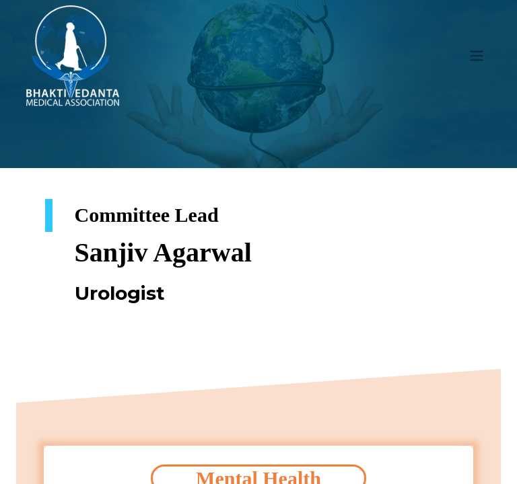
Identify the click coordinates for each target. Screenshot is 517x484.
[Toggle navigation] (476, 56)
